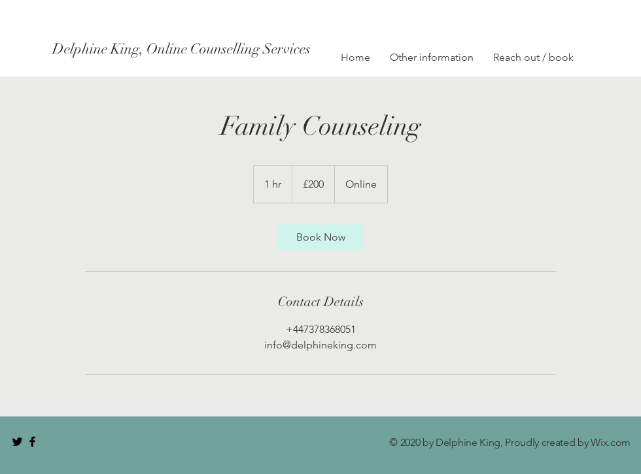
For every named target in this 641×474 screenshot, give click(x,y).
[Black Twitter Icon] (17, 442)
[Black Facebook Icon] (32, 442)
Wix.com (611, 442)
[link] (320, 237)
